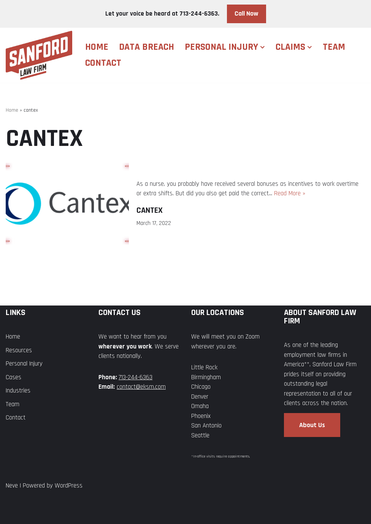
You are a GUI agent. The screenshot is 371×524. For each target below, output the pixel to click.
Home (96, 47)
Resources (19, 350)
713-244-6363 (135, 377)
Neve (12, 485)
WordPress (68, 485)
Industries (18, 390)
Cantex (149, 210)
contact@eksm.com (141, 387)
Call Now (246, 13)
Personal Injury (24, 363)
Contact (103, 63)
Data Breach (146, 47)
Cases (13, 377)
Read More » (289, 193)
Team (334, 47)
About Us (312, 425)
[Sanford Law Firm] (39, 55)
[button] (262, 47)
